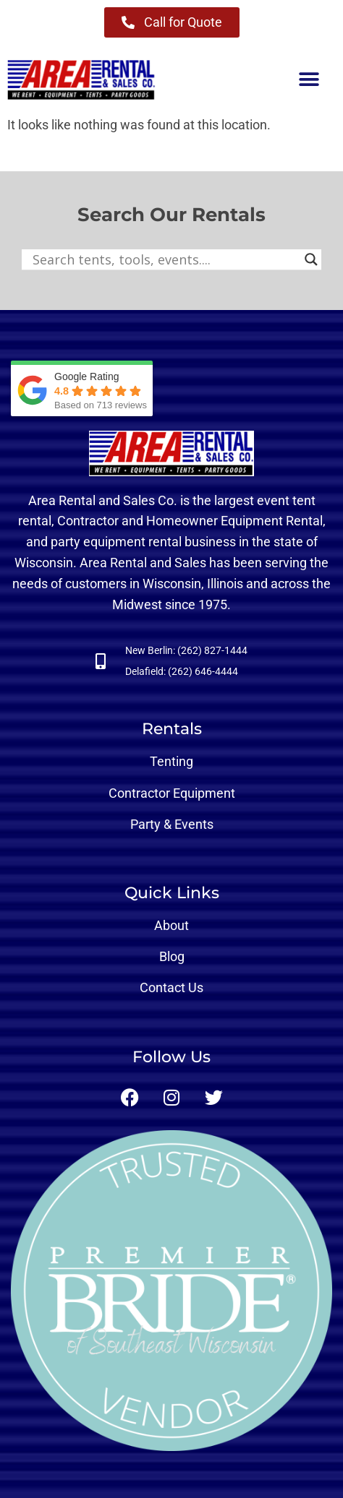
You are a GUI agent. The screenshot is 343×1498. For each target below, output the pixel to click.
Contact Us (171, 987)
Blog (172, 956)
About (171, 925)
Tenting (171, 761)
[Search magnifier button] (311, 259)
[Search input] (165, 259)
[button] (308, 80)
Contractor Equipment (172, 793)
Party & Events (171, 824)
